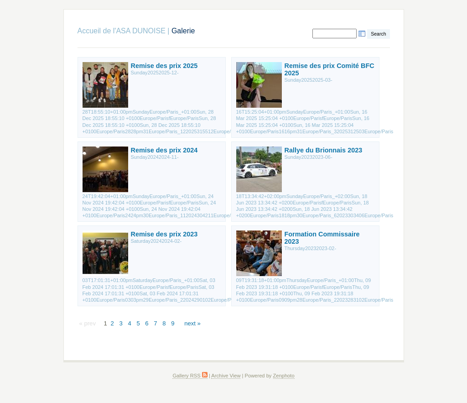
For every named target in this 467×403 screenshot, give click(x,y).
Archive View (225, 375)
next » (192, 323)
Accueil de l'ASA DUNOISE (122, 31)
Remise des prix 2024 (164, 150)
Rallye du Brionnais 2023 (324, 150)
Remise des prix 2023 (164, 234)
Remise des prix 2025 (164, 65)
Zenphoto (284, 375)
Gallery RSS (189, 375)
